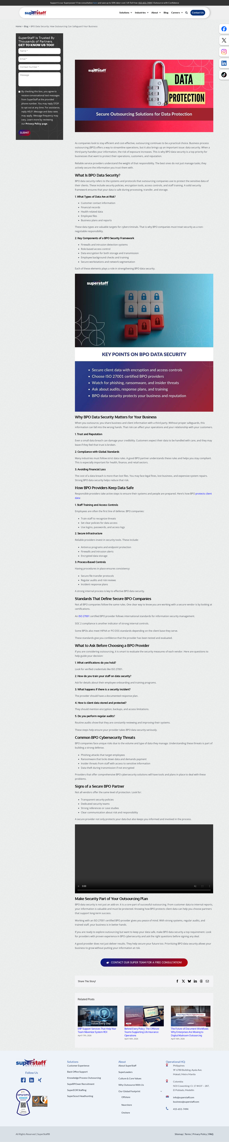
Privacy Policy (200, 1134)
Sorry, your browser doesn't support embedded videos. (144, 858)
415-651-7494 (180, 1109)
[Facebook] (177, 981)
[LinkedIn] (195, 981)
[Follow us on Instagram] (224, 52)
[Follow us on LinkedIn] (224, 63)
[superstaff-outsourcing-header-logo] (36, 10)
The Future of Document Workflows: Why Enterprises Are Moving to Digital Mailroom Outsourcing (190, 1032)
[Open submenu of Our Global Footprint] (160, 1091)
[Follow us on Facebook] (224, 29)
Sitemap (179, 1134)
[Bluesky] (189, 981)
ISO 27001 (84, 616)
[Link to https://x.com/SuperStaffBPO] (40, 1080)
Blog (26, 26)
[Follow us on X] (224, 40)
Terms (188, 1134)
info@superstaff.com (183, 1097)
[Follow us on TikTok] (224, 75)
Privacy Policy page (36, 123)
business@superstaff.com (186, 1101)
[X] (183, 981)
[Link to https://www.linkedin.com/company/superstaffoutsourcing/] (31, 1080)
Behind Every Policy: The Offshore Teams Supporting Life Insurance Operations (141, 1032)
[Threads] (201, 981)
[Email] (207, 981)
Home (19, 26)
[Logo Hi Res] (31, 1059)
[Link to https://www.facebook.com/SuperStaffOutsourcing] (23, 1080)
